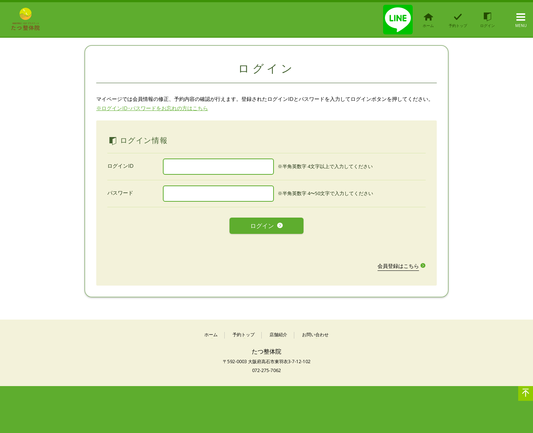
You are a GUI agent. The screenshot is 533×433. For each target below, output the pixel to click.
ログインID (120, 165)
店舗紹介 (278, 330)
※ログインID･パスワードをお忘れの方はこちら (152, 108)
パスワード (120, 192)
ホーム (211, 330)
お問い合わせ (315, 330)
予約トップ (243, 330)
